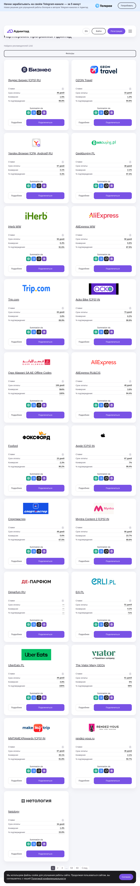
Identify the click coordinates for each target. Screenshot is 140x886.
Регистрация (116, 20)
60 (77, 868)
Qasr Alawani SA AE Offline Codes (29, 372)
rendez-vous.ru (85, 738)
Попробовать (127, 6)
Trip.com (13, 299)
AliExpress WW (85, 226)
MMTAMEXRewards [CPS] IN (26, 738)
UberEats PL (16, 665)
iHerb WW (14, 226)
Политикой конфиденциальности (48, 878)
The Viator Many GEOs (90, 665)
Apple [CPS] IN (85, 445)
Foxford (13, 445)
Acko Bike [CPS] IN (88, 299)
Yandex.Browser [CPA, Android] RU (30, 153)
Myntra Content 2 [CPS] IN (92, 519)
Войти (99, 20)
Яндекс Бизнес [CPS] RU (24, 80)
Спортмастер (16, 519)
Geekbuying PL (85, 153)
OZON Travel (84, 80)
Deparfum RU (16, 592)
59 (71, 868)
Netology (13, 811)
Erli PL (80, 592)
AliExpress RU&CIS (88, 372)
